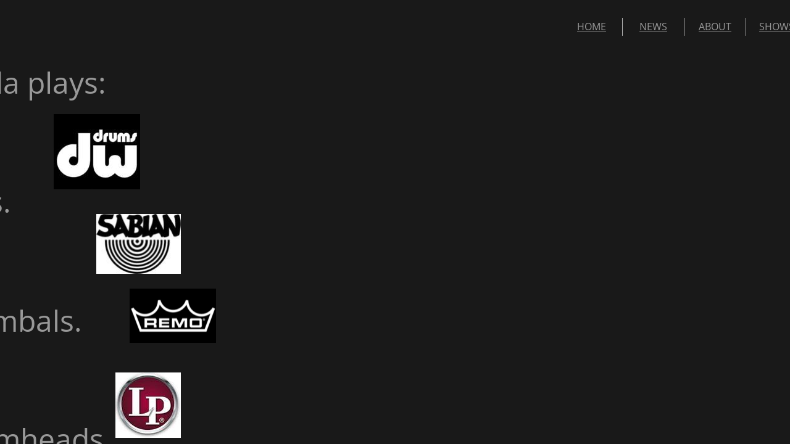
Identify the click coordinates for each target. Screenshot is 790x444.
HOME (591, 26)
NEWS (653, 26)
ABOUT (715, 26)
